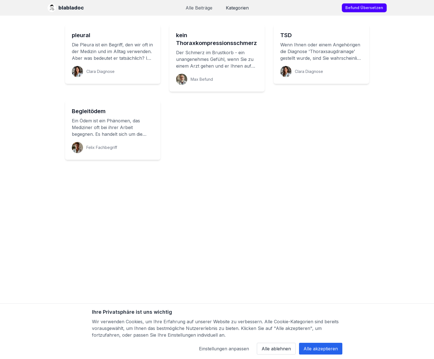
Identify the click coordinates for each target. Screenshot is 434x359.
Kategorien (237, 8)
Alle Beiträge (199, 8)
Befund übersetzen (364, 7)
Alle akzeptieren (320, 348)
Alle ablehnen (276, 348)
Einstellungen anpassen (224, 348)
